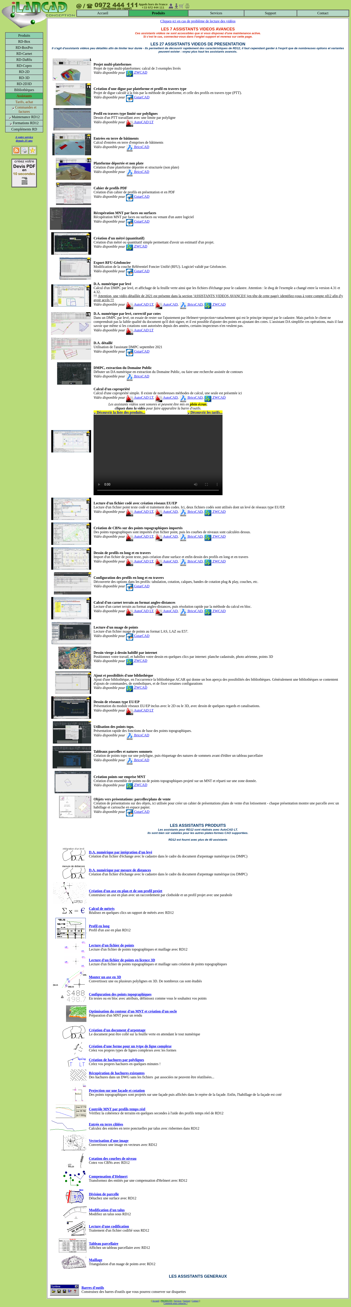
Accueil (102, 13)
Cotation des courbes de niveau (112, 1158)
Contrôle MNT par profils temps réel (117, 1109)
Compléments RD (24, 129)
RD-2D (24, 72)
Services (216, 13)
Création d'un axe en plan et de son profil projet (125, 891)
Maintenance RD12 (24, 117)
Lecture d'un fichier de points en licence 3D (122, 960)
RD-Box (24, 41)
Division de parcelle (104, 1194)
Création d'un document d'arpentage (117, 1030)
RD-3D (24, 78)
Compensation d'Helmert (108, 1176)
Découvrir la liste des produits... (119, 412)
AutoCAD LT (140, 122)
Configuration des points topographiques (120, 994)
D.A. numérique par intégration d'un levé (120, 852)
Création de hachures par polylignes (116, 1060)
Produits (24, 35)
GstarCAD (137, 97)
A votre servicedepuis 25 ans (24, 138)
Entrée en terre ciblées (106, 1124)
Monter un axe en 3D (105, 977)
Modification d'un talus (107, 1210)
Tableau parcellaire (103, 1243)
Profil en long (99, 926)
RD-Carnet (24, 53)
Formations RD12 (24, 123)
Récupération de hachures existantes (117, 1073)
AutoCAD (166, 304)
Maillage (95, 1260)
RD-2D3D (24, 84)
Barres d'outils (92, 1288)
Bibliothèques (24, 90)
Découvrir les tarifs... (205, 412)
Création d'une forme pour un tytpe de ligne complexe (130, 1046)
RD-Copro (24, 66)
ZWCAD (136, 72)
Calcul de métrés (102, 908)
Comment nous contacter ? (176, 1303)
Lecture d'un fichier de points (111, 945)
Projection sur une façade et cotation (117, 1090)
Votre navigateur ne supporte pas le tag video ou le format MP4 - (158, 455)
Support (270, 13)
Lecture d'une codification (109, 1226)
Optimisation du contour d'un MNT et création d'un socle (133, 1011)
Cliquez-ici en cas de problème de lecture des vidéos (197, 21)
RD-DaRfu (24, 60)
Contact (323, 13)
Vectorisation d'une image (108, 1141)
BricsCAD (137, 147)
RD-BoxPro (24, 47)
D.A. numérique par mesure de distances (120, 870)
